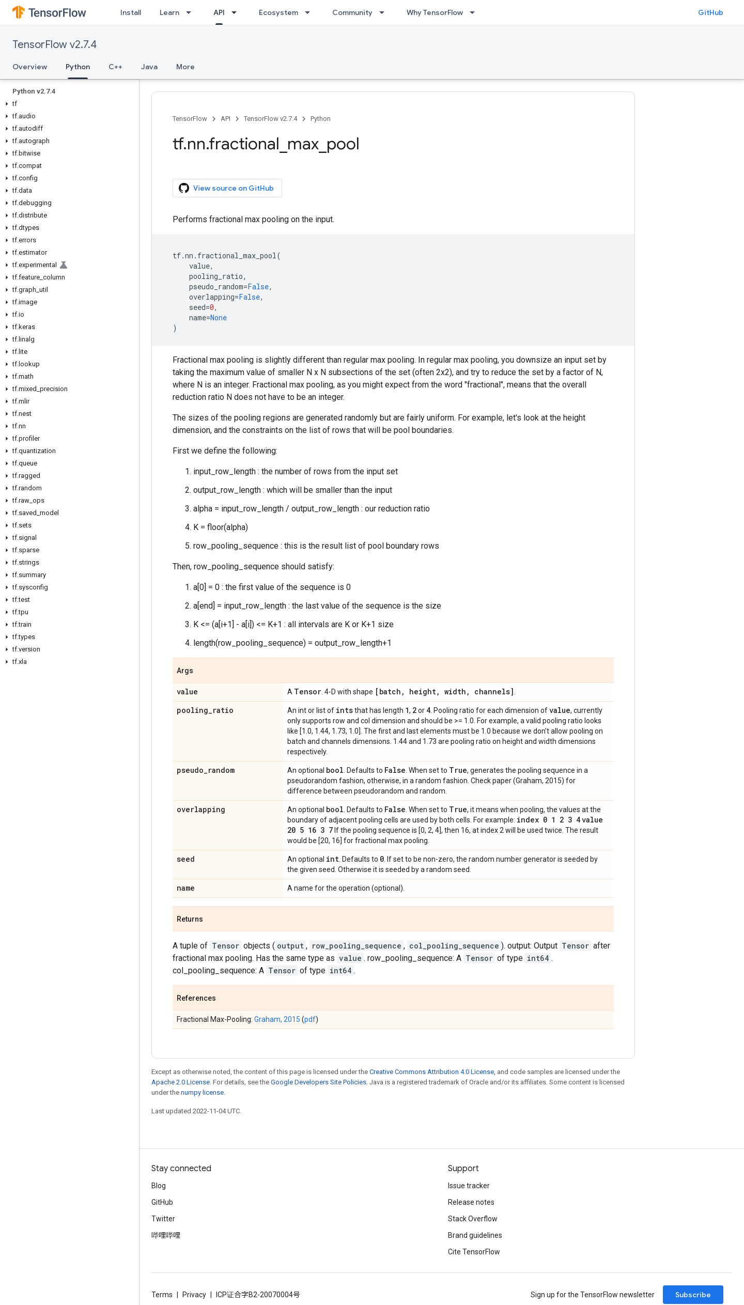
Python (321, 118)
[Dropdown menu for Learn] (191, 12)
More (185, 66)
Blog (158, 1186)
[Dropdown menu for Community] (385, 12)
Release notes (471, 1202)
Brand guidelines (475, 1235)
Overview (29, 66)
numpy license (202, 1092)
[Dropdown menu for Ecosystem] (310, 12)
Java (149, 66)
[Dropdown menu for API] (237, 12)
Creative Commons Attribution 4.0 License (431, 1072)
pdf (310, 1019)
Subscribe (693, 1294)
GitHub (710, 12)
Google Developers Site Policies (318, 1082)
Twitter (163, 1219)
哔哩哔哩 (165, 1235)
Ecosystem (278, 12)
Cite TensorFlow (474, 1252)
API (225, 118)
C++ (115, 66)
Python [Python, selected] (78, 66)
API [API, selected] (219, 12)
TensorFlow (190, 118)
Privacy (194, 1295)
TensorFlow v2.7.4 (54, 44)
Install (130, 12)
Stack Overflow (473, 1219)
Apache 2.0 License (180, 1082)
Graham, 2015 (277, 1019)
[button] (67, 104)
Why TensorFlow (435, 12)
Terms (162, 1295)
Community (352, 12)
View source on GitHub (226, 188)
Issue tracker (469, 1186)
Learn (169, 12)
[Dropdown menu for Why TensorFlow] (475, 12)
